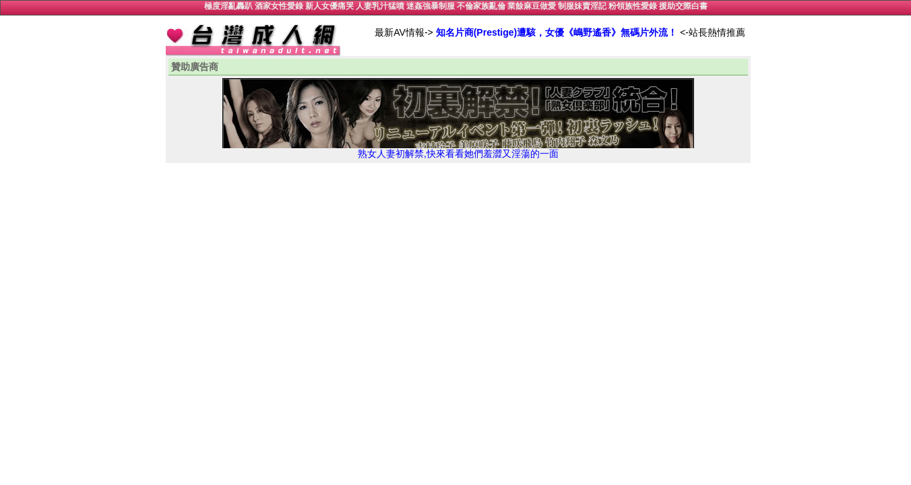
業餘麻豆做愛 (531, 6)
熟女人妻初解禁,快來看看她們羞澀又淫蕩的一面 (458, 149)
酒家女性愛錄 (279, 6)
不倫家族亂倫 (481, 6)
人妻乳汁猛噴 (380, 6)
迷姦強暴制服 (430, 6)
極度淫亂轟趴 (228, 6)
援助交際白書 (683, 6)
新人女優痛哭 (329, 6)
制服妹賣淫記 (582, 6)
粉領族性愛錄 (632, 6)
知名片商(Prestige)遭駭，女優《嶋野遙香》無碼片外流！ (557, 32)
